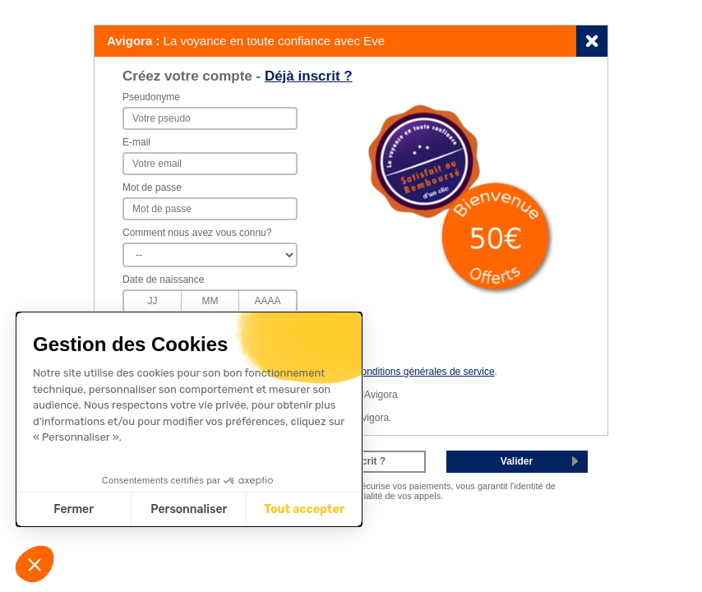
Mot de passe (152, 187)
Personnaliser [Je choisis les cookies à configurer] (188, 509)
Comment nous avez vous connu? (196, 232)
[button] (34, 564)
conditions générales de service (425, 371)
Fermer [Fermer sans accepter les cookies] (73, 509)
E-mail (136, 142)
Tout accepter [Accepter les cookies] (304, 509)
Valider (517, 461)
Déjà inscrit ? (309, 76)
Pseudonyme (151, 97)
